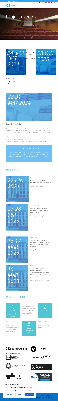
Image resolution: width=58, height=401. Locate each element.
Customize (10, 394)
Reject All (20, 394)
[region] (19, 390)
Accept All (29, 394)
